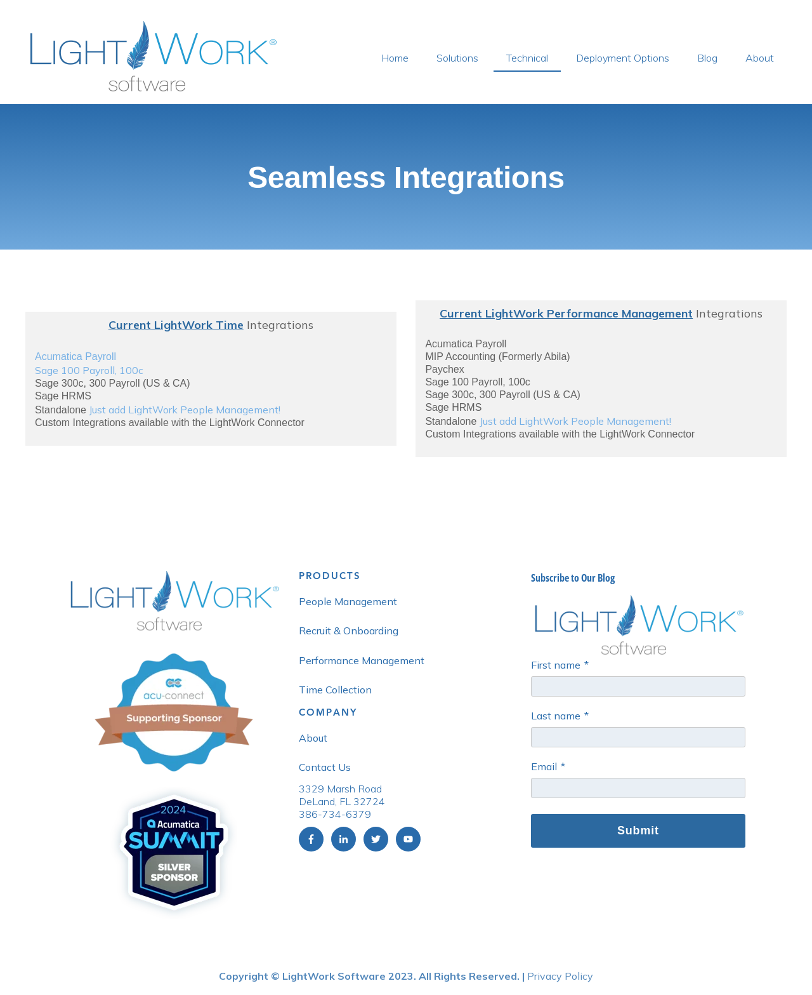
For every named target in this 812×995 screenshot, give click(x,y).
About (759, 57)
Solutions (457, 57)
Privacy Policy (560, 976)
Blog (707, 57)
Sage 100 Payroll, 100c (89, 370)
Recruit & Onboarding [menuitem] (348, 630)
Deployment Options (622, 57)
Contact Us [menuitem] (325, 767)
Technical (527, 57)
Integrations (210, 324)
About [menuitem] (313, 737)
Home (395, 57)
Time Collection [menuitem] (335, 689)
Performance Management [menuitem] (361, 660)
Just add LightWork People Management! (184, 409)
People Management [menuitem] (348, 601)
